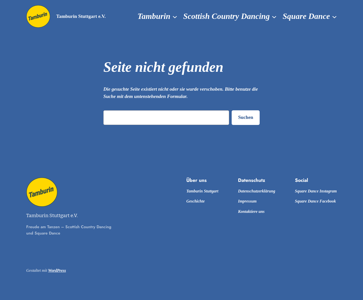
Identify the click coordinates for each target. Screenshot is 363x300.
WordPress (57, 270)
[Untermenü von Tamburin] (174, 16)
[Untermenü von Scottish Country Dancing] (274, 16)
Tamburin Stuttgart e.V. (81, 16)
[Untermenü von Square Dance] (334, 16)
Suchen (245, 117)
